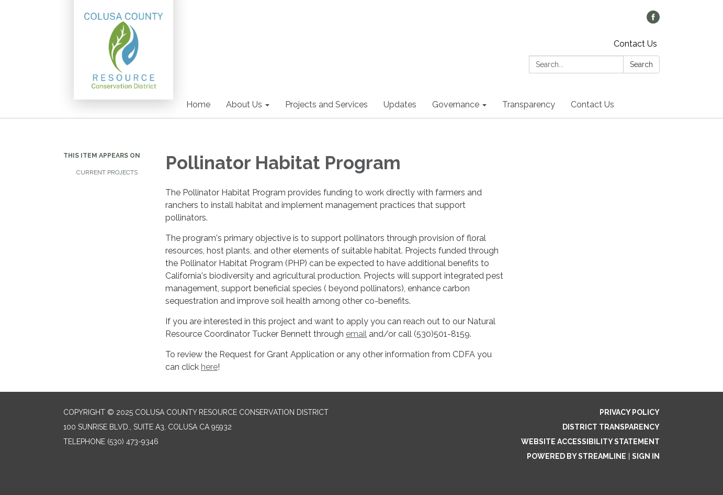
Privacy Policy (630, 412)
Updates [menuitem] (399, 104)
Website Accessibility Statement (590, 441)
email (356, 334)
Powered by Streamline (576, 456)
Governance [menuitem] (455, 104)
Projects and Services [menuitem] (326, 104)
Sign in (646, 456)
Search (641, 64)
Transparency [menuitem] (528, 104)
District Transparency (611, 427)
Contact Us (635, 44)
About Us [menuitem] (244, 104)
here (209, 367)
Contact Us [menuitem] (592, 104)
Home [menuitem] (198, 104)
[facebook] (653, 21)
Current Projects (107, 172)
